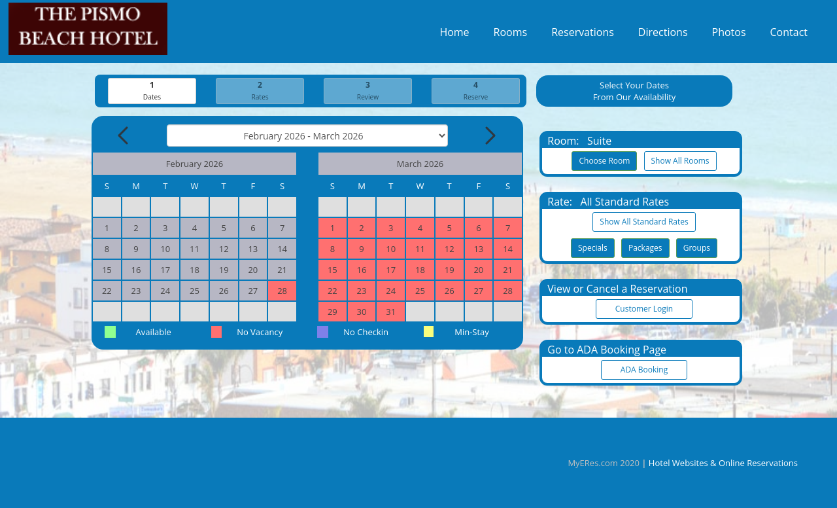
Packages (645, 248)
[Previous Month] (124, 136)
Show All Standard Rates (644, 222)
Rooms (511, 35)
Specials (592, 248)
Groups (696, 248)
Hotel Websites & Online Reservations (723, 463)
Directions (663, 35)
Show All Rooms (680, 161)
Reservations (582, 35)
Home (454, 35)
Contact (789, 35)
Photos (729, 35)
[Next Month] (489, 136)
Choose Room (604, 161)
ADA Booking (644, 370)
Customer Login (644, 309)
